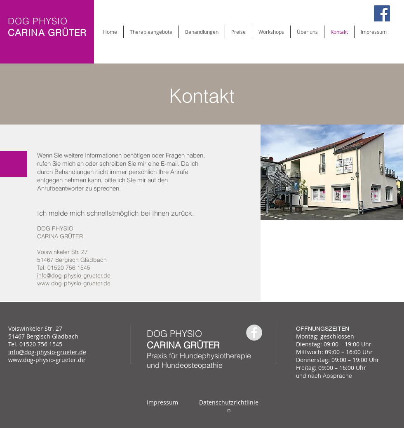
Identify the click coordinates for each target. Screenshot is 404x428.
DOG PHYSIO (174, 333)
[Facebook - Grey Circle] (254, 333)
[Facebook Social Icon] (382, 13)
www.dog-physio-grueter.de (73, 283)
